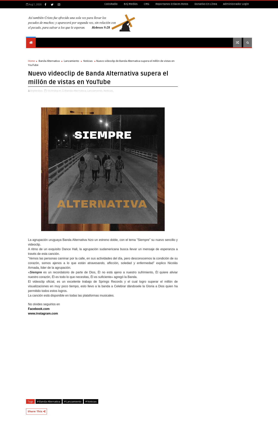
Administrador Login (236, 4)
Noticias (88, 61)
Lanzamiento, (95, 90)
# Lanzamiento (72, 401)
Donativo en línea (205, 4)
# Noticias (91, 401)
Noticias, (109, 90)
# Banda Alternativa (48, 401)
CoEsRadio (111, 4)
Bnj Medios (131, 4)
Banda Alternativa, (76, 90)
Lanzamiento (71, 61)
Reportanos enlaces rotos (171, 4)
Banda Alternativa (49, 61)
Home (31, 61)
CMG (146, 4)
